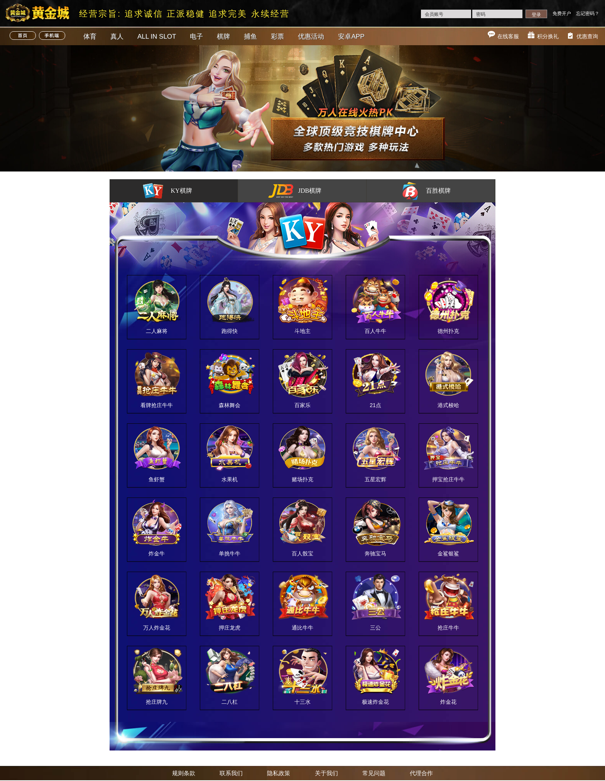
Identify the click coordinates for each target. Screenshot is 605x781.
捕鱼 (250, 36)
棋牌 (223, 36)
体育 (89, 36)
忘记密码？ (587, 13)
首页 (23, 35)
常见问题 (373, 773)
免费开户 (562, 13)
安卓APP (351, 36)
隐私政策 (278, 773)
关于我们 (326, 773)
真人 (116, 36)
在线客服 (508, 36)
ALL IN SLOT (156, 36)
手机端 (52, 35)
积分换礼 (548, 36)
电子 (196, 36)
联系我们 (231, 773)
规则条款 (183, 773)
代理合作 (421, 773)
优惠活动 (311, 36)
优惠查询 (587, 36)
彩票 (277, 36)
